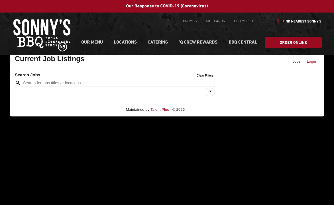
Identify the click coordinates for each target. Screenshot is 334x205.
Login (311, 61)
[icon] (210, 91)
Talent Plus (159, 109)
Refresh (201, 109)
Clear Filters (205, 75)
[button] (210, 92)
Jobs (296, 61)
